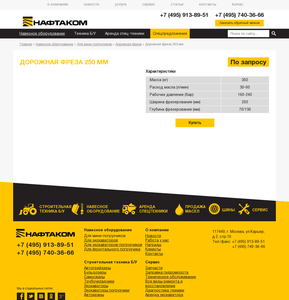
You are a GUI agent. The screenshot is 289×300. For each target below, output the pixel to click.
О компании (57, 4)
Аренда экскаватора (164, 295)
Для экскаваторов (101, 240)
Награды (153, 245)
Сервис (148, 4)
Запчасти (154, 268)
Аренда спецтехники (153, 209)
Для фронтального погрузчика (112, 249)
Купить (195, 123)
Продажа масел (195, 209)
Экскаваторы (96, 286)
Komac (237, 4)
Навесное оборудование (42, 33)
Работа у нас (157, 240)
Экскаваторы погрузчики (107, 290)
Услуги (120, 4)
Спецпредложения (170, 33)
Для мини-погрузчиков (94, 44)
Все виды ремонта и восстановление (164, 283)
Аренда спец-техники (124, 33)
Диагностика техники (164, 290)
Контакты (207, 4)
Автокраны (94, 295)
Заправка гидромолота (166, 272)
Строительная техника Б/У (52, 209)
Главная (26, 44)
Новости (91, 4)
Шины (228, 210)
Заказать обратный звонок (239, 23)
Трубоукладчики (99, 281)
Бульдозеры (95, 272)
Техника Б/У (85, 33)
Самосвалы (94, 277)
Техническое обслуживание (170, 277)
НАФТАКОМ (59, 21)
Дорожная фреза (128, 44)
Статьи (177, 4)
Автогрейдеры (97, 268)
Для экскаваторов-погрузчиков (113, 245)
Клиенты (153, 249)
